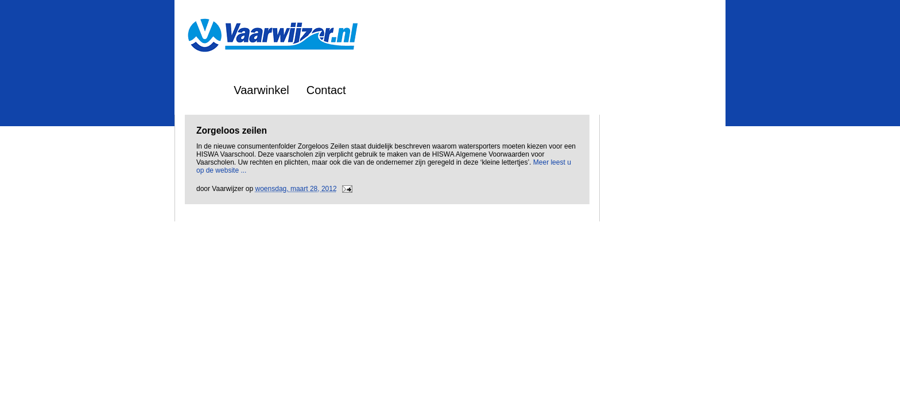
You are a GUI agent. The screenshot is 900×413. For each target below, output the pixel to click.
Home (201, 90)
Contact (326, 90)
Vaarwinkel (261, 90)
